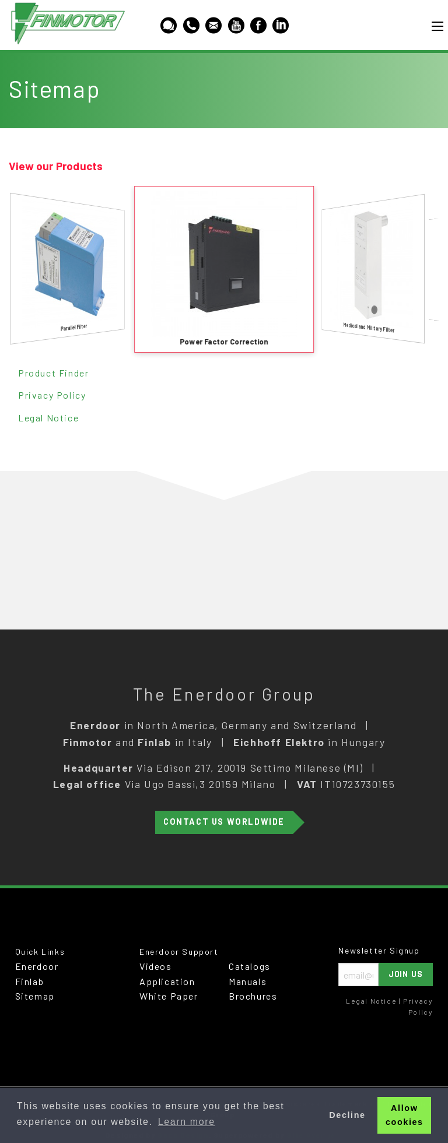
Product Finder (53, 372)
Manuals (248, 981)
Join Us (406, 974)
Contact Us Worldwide (224, 822)
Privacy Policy (52, 394)
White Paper (168, 995)
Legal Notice (48, 417)
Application (167, 981)
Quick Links (40, 951)
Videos (155, 966)
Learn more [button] (186, 1122)
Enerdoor (37, 966)
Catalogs (250, 966)
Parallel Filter (74, 327)
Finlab (29, 981)
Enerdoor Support (179, 951)
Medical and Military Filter (369, 327)
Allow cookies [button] (405, 1115)
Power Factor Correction (224, 341)
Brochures (253, 995)
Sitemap (35, 995)
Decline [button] (347, 1115)
